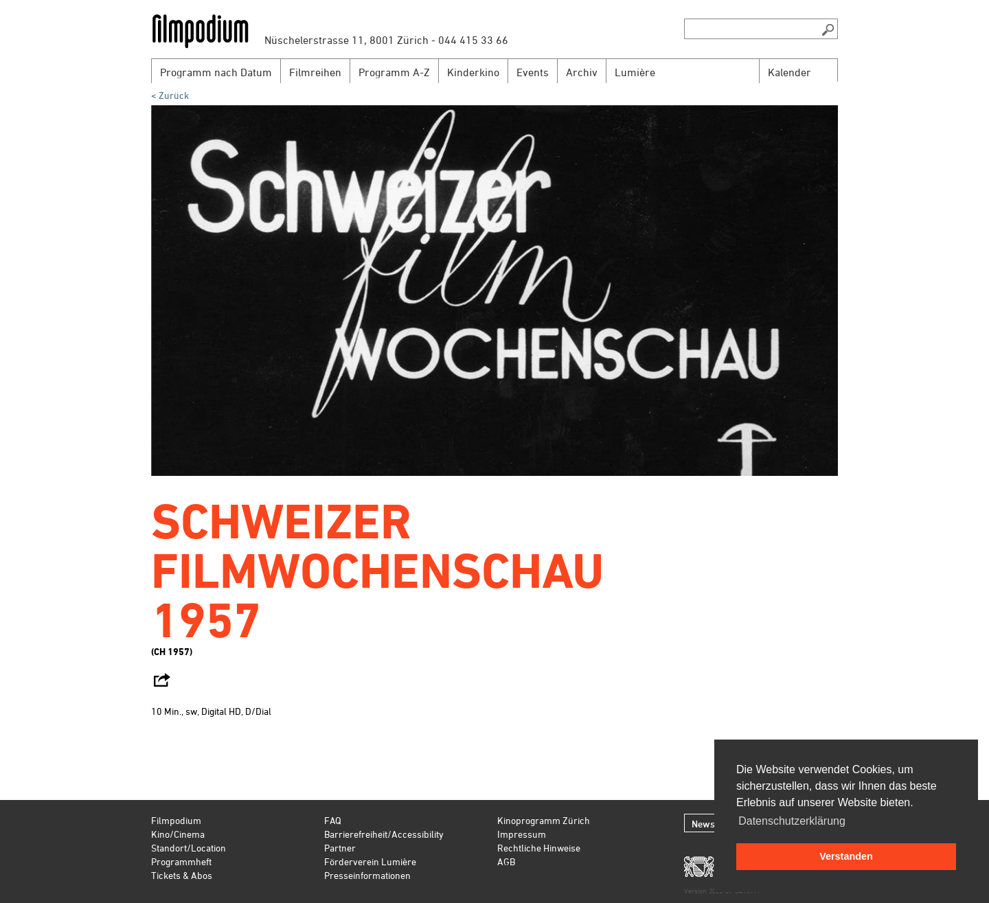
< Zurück (170, 95)
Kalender (789, 72)
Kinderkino (473, 72)
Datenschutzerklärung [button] (791, 821)
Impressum (521, 834)
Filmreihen (315, 72)
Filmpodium (176, 820)
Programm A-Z (394, 72)
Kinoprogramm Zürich (543, 820)
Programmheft (181, 861)
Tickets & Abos (181, 875)
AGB (506, 861)
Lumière (635, 72)
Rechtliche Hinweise (538, 848)
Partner (340, 848)
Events (532, 72)
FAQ (332, 820)
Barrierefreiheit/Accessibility (384, 834)
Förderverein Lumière (370, 861)
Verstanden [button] (846, 856)
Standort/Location (188, 848)
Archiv (582, 72)
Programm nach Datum (216, 72)
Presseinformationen (367, 875)
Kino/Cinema (178, 834)
